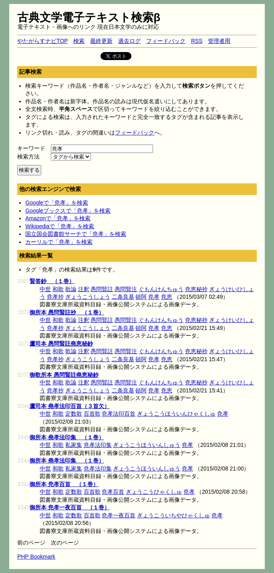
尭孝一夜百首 (118, 515)
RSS (197, 41)
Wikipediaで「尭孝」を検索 (59, 226)
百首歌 (92, 413)
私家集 (73, 445)
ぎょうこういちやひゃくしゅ (173, 515)
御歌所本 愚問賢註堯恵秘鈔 (64, 375)
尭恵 (166, 297)
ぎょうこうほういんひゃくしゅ (176, 413)
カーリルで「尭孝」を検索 (59, 242)
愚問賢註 (102, 289)
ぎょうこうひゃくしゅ (154, 492)
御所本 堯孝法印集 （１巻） (67, 437)
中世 (45, 289)
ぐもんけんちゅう (161, 289)
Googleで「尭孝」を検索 (56, 202)
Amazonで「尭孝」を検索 (58, 218)
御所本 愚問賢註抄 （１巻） (67, 312)
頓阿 (141, 297)
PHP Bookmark (36, 556)
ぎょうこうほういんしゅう (146, 445)
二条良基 (123, 297)
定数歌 (73, 413)
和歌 (58, 289)
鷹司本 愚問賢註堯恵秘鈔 (61, 343)
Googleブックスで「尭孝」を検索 (68, 210)
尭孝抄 (55, 297)
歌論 (71, 289)
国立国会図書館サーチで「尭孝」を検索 (75, 234)
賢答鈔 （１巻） (52, 281)
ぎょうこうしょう (87, 297)
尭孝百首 (113, 492)
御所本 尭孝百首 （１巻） (64, 484)
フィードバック (165, 41)
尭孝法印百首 (118, 413)
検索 (79, 41)
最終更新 (101, 41)
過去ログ (129, 41)
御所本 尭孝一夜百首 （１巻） (70, 507)
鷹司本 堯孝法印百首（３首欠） (70, 406)
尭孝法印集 (98, 445)
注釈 (83, 289)
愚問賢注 (126, 289)
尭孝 (153, 297)
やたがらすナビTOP (42, 41)
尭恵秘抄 (196, 289)
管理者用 (219, 41)
